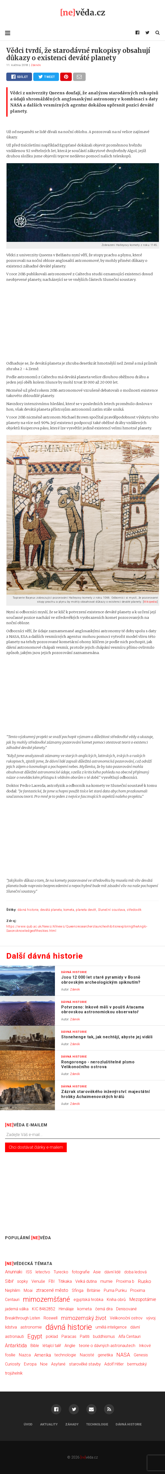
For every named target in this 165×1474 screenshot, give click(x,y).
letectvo (43, 1272)
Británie (93, 1290)
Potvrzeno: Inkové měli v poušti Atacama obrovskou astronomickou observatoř (102, 1009)
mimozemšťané (46, 1299)
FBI (52, 1281)
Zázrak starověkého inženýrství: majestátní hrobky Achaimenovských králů (105, 1094)
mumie (106, 1281)
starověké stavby (85, 1363)
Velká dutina (86, 1281)
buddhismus (104, 1336)
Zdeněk (36, 65)
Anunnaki (13, 1271)
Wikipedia (150, 601)
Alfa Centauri (129, 1336)
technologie (65, 1354)
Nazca (25, 1355)
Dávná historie (129, 1424)
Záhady (72, 1424)
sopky (22, 1281)
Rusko (144, 1281)
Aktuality (49, 1424)
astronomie (31, 1327)
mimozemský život (83, 1318)
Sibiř (9, 1281)
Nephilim (12, 1290)
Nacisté (87, 1354)
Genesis (141, 1355)
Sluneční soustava (111, 910)
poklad (52, 1336)
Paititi (84, 1336)
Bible (34, 1345)
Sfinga (77, 1290)
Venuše (38, 1281)
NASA (123, 1355)
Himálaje (66, 1309)
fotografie (81, 1272)
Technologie (97, 1424)
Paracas (68, 1336)
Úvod (28, 1424)
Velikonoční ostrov (126, 1318)
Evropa (30, 1364)
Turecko (61, 1272)
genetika (105, 1355)
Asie (97, 1272)
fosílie (10, 1355)
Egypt (34, 1336)
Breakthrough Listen (22, 1318)
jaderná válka (16, 1309)
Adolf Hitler (114, 1364)
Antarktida (16, 1346)
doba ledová (135, 1272)
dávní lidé (112, 1272)
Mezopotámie (142, 1299)
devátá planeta (51, 910)
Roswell (50, 1318)
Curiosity (12, 1364)
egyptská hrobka (88, 1299)
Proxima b (125, 1281)
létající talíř (52, 1345)
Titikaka (65, 1281)
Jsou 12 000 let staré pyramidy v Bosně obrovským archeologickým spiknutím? (101, 979)
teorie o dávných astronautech (107, 1345)
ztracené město (52, 1290)
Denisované (126, 1309)
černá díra (104, 1309)
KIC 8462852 (43, 1309)
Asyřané (58, 1364)
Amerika (42, 1355)
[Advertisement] (82, 321)
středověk (134, 910)
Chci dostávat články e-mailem (36, 1147)
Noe (44, 1364)
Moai (28, 1290)
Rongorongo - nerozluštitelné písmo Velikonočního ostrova (98, 1064)
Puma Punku (115, 1290)
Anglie (69, 1345)
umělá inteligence (111, 1327)
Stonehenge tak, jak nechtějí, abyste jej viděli (107, 1037)
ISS (29, 1272)
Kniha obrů (116, 1299)
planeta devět (86, 910)
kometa (68, 910)
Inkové (145, 1345)
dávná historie (27, 910)
